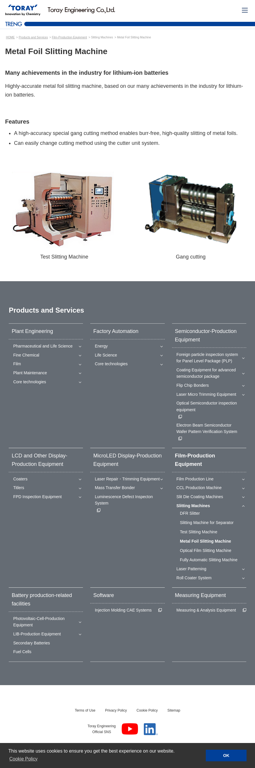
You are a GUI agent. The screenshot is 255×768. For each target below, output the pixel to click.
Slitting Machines (193, 505)
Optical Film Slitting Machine (205, 550)
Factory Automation (115, 331)
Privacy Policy (116, 710)
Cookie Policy (147, 710)
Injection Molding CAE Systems (123, 610)
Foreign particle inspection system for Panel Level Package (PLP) (207, 357)
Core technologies (29, 381)
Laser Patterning (191, 568)
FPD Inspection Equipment (37, 496)
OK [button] (226, 755)
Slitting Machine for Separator (206, 522)
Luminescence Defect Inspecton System (124, 499)
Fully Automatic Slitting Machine (209, 559)
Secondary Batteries (31, 643)
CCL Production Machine (199, 487)
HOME (10, 37)
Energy (101, 346)
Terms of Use (85, 710)
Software (103, 595)
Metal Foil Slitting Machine (205, 541)
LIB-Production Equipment (37, 634)
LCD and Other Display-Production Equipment (39, 460)
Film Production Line (195, 479)
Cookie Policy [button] (23, 758)
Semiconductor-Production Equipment (206, 335)
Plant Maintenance (30, 372)
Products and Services (33, 37)
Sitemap (173, 710)
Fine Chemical (26, 355)
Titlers (18, 487)
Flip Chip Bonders (192, 385)
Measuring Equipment (200, 595)
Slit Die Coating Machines (199, 496)
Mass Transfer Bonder (115, 487)
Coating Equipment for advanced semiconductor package (206, 373)
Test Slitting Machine (198, 532)
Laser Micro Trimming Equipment (206, 394)
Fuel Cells (22, 651)
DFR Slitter (190, 513)
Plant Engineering (32, 331)
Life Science (106, 355)
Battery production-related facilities (42, 599)
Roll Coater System (194, 577)
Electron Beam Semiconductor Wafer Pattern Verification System (206, 428)
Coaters (20, 479)
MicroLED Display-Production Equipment (127, 460)
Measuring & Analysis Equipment (206, 610)
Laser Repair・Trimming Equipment (127, 479)
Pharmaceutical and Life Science (42, 346)
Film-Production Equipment (69, 37)
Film (17, 363)
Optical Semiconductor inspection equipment (206, 406)
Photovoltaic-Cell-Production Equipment (39, 621)
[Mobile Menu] (245, 10)
